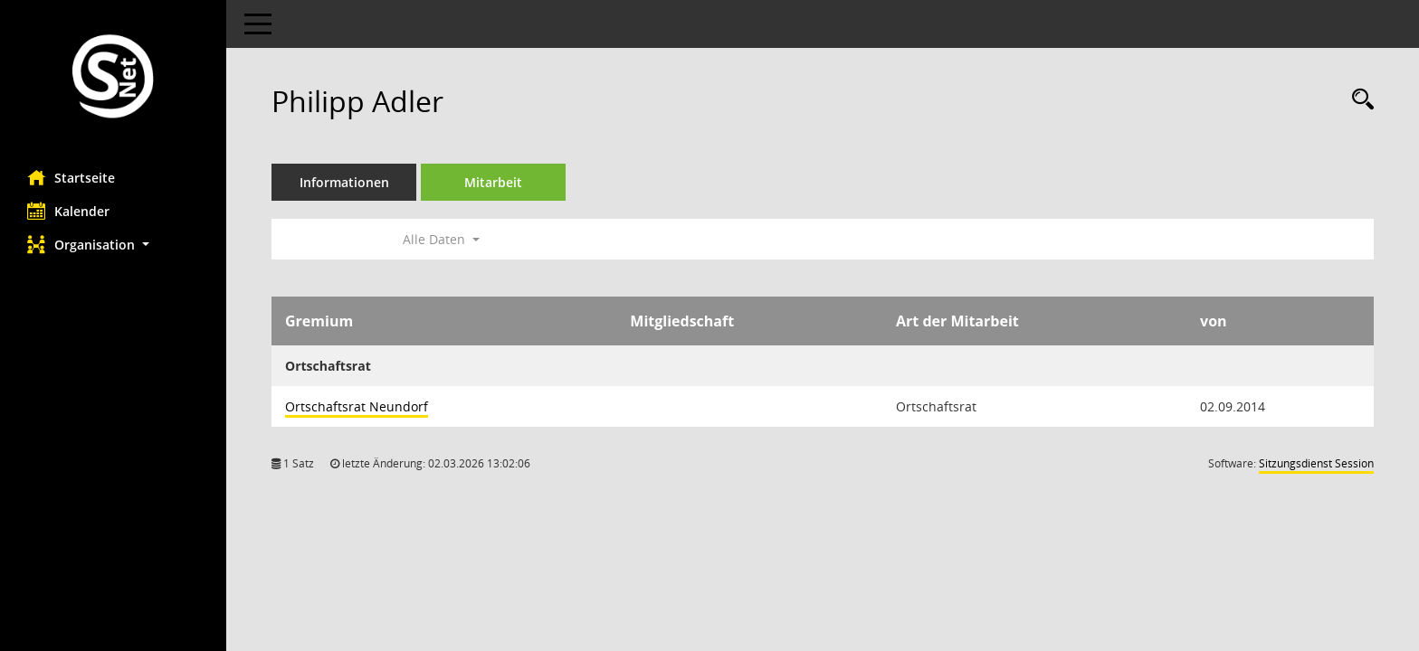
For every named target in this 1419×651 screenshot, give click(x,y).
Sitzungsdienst (1316, 463)
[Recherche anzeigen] (1358, 100)
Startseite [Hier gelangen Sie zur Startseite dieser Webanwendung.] (71, 177)
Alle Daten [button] (441, 239)
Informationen (344, 182)
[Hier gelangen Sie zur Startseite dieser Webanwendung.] (113, 78)
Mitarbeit (493, 182)
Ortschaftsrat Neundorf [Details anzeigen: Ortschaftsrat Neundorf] (356, 406)
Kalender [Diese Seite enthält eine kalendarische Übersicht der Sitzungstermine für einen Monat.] (68, 211)
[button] (113, 244)
